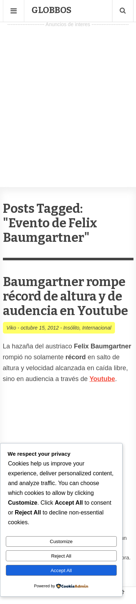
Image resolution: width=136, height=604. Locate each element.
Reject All (61, 556)
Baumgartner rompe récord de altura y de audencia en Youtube (65, 296)
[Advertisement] (68, 97)
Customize (61, 541)
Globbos (51, 10)
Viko (11, 328)
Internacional (96, 328)
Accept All (61, 570)
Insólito (71, 328)
